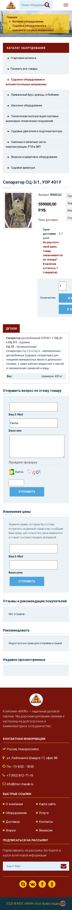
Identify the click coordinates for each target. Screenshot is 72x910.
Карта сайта (47, 804)
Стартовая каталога (21, 58)
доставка (52, 219)
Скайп (23, 884)
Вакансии (45, 830)
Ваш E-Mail (33, 409)
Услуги (44, 813)
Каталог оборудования (27, 21)
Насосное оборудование (24, 105)
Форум (11, 830)
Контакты (46, 822)
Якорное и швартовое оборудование (31, 157)
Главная (12, 17)
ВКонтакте (32, 884)
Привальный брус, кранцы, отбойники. (32, 95)
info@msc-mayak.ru (20, 784)
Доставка (13, 822)
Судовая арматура (20, 168)
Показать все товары (21, 69)
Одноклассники (52, 884)
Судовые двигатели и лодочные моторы (34, 131)
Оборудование (16, 813)
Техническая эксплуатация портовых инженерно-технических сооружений (32, 118)
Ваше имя (33, 425)
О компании (14, 804)
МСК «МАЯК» (26, 903)
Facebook (42, 884)
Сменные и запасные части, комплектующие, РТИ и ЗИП (26, 144)
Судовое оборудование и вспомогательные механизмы (26, 81)
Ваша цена (33, 567)
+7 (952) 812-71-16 (20, 775)
